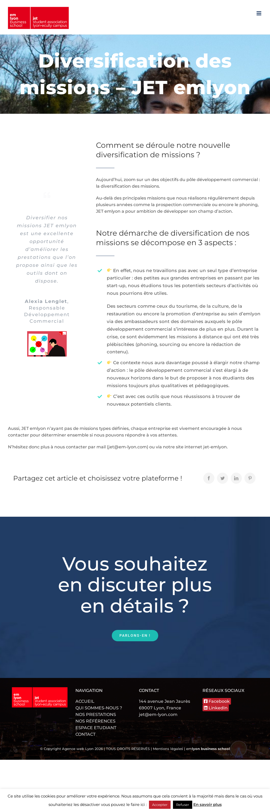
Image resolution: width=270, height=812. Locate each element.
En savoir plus (207, 804)
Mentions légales (168, 749)
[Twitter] (222, 478)
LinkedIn (216, 707)
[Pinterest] (250, 478)
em (208, 749)
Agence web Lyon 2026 (83, 749)
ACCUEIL (84, 701)
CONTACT (85, 734)
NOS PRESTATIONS (95, 714)
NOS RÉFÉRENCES (95, 721)
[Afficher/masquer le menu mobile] (259, 13)
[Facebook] (209, 478)
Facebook (217, 701)
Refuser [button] (182, 804)
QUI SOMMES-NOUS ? (98, 707)
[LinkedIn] (236, 478)
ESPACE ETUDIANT (95, 727)
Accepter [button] (159, 804)
